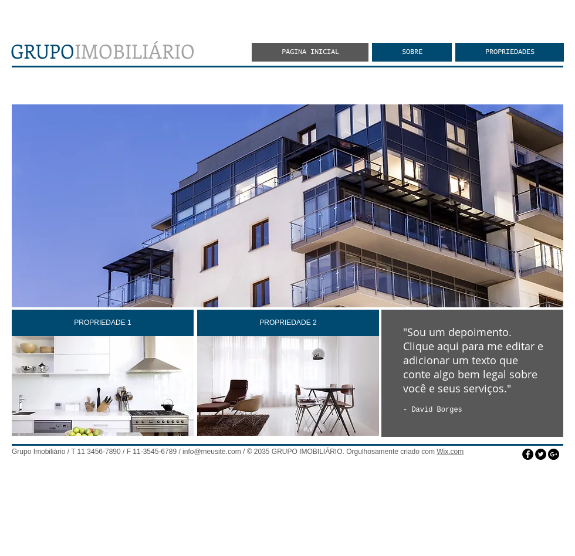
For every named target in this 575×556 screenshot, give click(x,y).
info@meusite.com (211, 451)
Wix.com (450, 451)
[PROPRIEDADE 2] (288, 323)
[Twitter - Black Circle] (540, 454)
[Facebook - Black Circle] (527, 454)
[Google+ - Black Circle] (553, 454)
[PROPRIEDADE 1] (103, 323)
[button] (287, 205)
